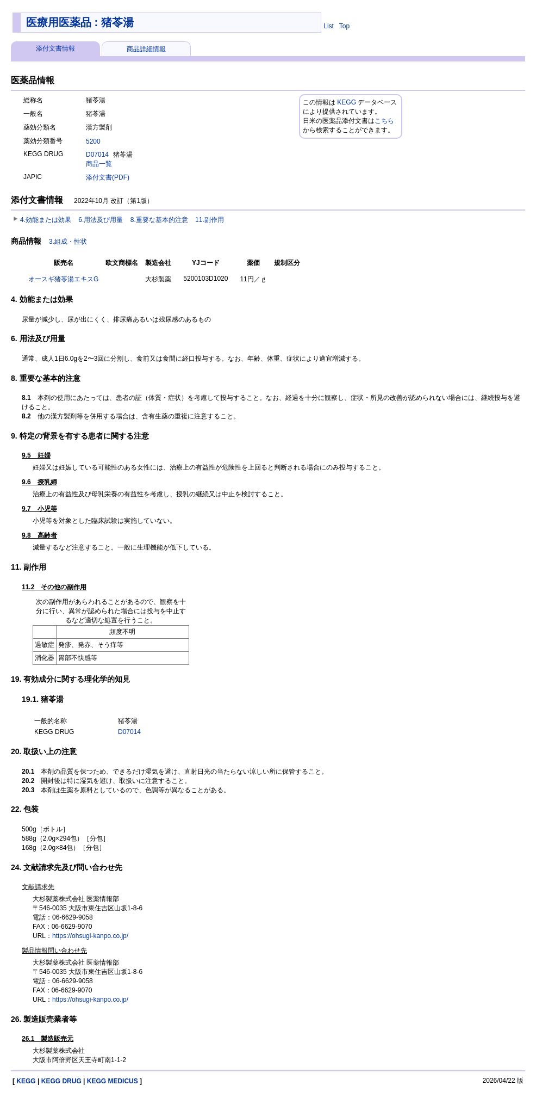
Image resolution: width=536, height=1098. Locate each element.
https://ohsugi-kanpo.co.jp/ (90, 936)
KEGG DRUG (61, 1081)
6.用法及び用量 (100, 220)
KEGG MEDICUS (112, 1081)
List (328, 26)
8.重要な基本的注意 (159, 220)
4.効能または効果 (45, 220)
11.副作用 (209, 220)
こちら (384, 121)
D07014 (97, 154)
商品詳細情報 (146, 49)
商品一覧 (99, 164)
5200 (93, 141)
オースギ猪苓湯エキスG (63, 279)
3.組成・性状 (68, 241)
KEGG (346, 102)
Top (344, 26)
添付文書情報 (55, 48)
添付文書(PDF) (107, 177)
